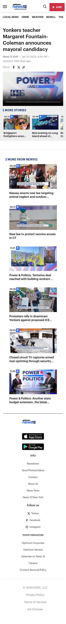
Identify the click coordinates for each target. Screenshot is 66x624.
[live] (57, 7)
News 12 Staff (10, 57)
